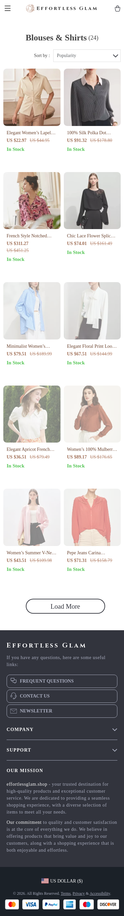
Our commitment (24, 822)
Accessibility (100, 893)
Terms (66, 893)
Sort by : (42, 55)
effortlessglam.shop (27, 784)
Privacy (79, 893)
